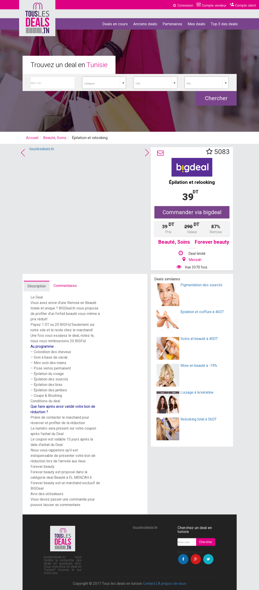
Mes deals (196, 24)
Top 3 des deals (224, 24)
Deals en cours (115, 24)
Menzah (195, 260)
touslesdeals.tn (41, 149)
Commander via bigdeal (192, 212)
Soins (61, 137)
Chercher (216, 98)
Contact (149, 583)
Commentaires (65, 286)
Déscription (36, 286)
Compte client (243, 6)
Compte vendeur (211, 6)
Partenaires (172, 24)
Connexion (182, 6)
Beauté (49, 137)
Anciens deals (145, 24)
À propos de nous (172, 583)
